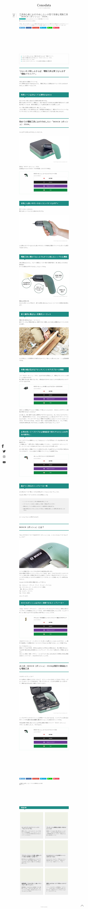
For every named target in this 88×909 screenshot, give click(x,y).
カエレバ (39, 174)
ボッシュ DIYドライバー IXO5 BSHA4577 (44, 455)
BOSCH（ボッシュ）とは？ (28, 58)
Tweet (22, 27)
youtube (3, 462)
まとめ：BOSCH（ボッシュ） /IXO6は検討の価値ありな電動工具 (37, 60)
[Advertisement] (44, 40)
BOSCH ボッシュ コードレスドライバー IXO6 (45, 172)
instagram (3, 457)
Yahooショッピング (44, 185)
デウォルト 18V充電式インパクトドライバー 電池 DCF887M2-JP (50, 616)
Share (28, 27)
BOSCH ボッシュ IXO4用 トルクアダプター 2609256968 (48, 385)
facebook (3, 446)
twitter (3, 452)
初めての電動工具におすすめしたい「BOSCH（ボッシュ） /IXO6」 (37, 56)
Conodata (44, 5)
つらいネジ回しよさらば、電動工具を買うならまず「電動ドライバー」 (38, 55)
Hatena (41, 27)
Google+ (34, 27)
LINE (47, 27)
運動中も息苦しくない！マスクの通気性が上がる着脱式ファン (30, 782)
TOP (82, 906)
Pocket (53, 27)
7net (42, 189)
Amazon (50, 181)
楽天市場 (50, 177)
